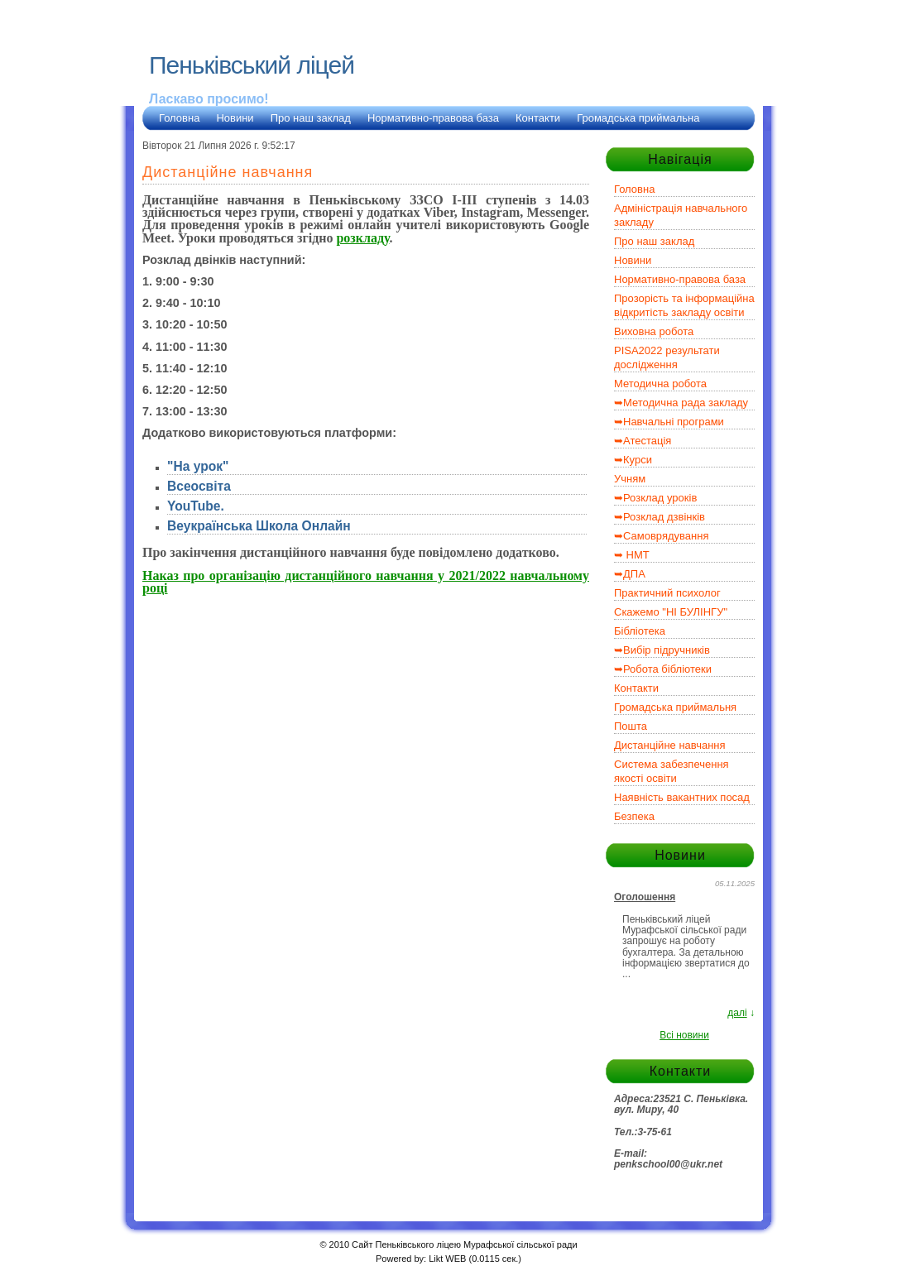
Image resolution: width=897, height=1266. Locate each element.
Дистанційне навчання (670, 745)
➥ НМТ (632, 555)
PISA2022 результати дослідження (667, 357)
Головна (179, 118)
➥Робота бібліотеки (663, 669)
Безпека (634, 816)
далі (736, 1013)
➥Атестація (642, 440)
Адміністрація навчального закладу (680, 215)
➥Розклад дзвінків (659, 517)
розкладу (362, 238)
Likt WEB (447, 1259)
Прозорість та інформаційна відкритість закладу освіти (684, 305)
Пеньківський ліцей (251, 65)
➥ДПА (629, 574)
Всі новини (684, 1035)
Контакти (538, 118)
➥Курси (633, 459)
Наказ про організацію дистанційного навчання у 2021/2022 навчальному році (365, 581)
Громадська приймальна (638, 118)
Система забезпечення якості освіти (671, 771)
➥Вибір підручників (662, 650)
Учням (629, 478)
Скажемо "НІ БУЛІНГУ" (670, 612)
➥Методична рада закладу (681, 402)
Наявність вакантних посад (682, 797)
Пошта (630, 726)
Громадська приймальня (675, 707)
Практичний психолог (667, 593)
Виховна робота (653, 331)
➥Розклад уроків (655, 498)
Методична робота (660, 383)
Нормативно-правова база (433, 118)
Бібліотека (639, 631)
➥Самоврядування (661, 536)
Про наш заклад (311, 118)
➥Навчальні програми (669, 421)
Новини (234, 118)
